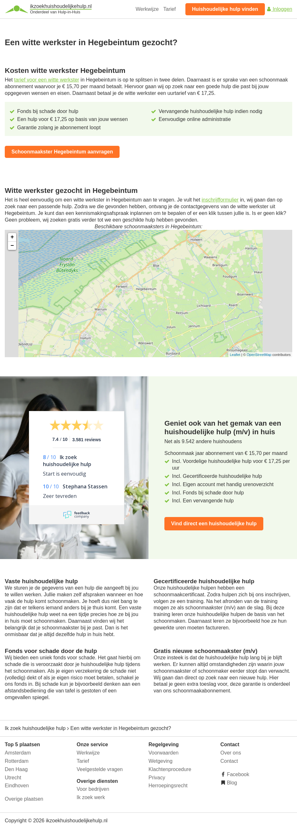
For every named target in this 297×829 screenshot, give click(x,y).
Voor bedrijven (93, 789)
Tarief (169, 9)
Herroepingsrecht (168, 785)
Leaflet (235, 355)
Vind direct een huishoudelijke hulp (214, 523)
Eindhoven (17, 785)
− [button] (12, 246)
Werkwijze (147, 9)
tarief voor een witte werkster (46, 79)
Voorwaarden (163, 752)
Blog (231, 782)
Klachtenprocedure (169, 769)
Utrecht (13, 777)
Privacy (156, 777)
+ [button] (12, 237)
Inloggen (279, 9)
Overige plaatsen (24, 799)
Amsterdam (18, 752)
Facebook (237, 774)
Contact (229, 761)
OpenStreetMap (259, 355)
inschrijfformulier (220, 199)
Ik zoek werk (91, 797)
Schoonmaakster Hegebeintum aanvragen (62, 151)
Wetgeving (160, 761)
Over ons (230, 752)
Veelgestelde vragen (100, 769)
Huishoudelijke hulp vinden (225, 9)
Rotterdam (17, 761)
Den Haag (16, 769)
